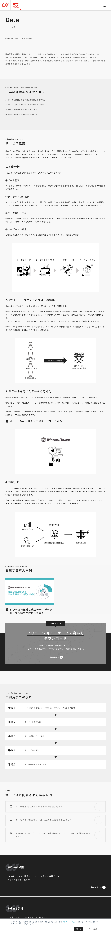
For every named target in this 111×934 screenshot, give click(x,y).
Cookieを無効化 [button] (92, 929)
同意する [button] (79, 929)
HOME (7, 38)
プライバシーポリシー (69, 922)
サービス (17, 38)
